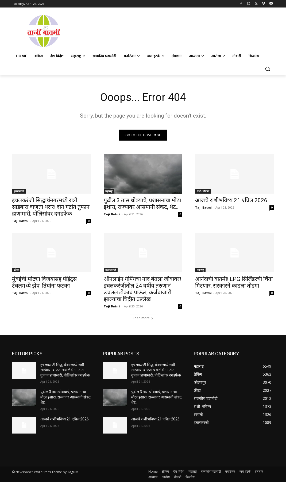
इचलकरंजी (19, 191)
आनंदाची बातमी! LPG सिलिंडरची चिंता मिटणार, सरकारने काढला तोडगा (234, 282)
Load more (143, 318)
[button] (267, 68)
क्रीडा (16, 270)
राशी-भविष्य (203, 191)
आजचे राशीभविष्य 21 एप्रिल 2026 (231, 200)
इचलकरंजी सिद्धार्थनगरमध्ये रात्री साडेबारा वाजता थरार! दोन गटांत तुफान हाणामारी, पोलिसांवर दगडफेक (51, 207)
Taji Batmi (20, 221)
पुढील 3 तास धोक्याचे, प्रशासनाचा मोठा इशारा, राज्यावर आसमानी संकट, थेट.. (142, 203)
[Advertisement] (174, 30)
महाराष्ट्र (109, 191)
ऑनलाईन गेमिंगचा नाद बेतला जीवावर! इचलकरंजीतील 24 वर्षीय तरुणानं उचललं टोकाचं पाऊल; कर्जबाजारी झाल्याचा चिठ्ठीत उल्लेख (142, 289)
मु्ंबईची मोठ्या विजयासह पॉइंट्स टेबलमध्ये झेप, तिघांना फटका (44, 282)
